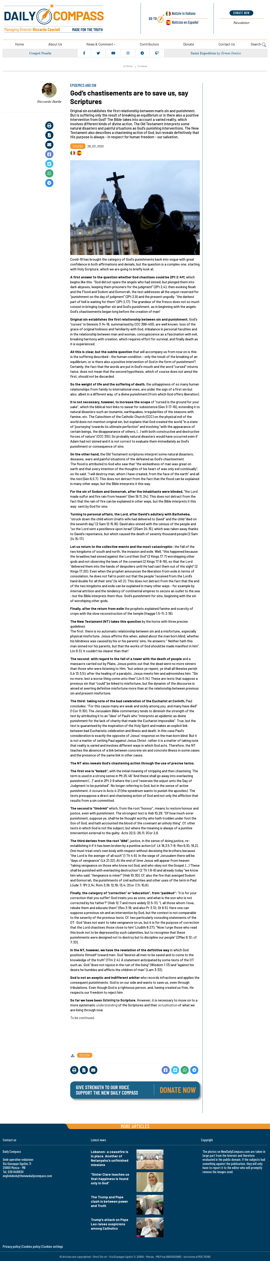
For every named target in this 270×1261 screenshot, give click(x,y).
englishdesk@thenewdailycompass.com (27, 1175)
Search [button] (258, 44)
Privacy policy (11, 1246)
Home (19, 44)
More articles (135, 1125)
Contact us (226, 44)
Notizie (183, 13)
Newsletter (241, 22)
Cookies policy (31, 1246)
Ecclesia (142, 65)
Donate (188, 44)
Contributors (149, 44)
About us (55, 44)
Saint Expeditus (203, 52)
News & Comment (100, 44)
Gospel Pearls (40, 52)
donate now (241, 13)
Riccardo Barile (49, 101)
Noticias (185, 22)
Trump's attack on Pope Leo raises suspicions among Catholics (109, 1223)
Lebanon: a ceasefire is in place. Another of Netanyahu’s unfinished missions (109, 1157)
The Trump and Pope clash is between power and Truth (109, 1200)
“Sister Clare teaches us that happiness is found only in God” (110, 1178)
